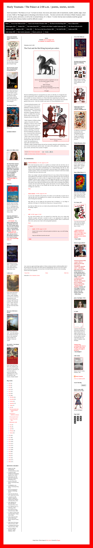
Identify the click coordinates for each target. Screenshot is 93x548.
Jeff (29, 214)
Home (7, 23)
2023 (10, 387)
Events (46, 32)
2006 (10, 459)
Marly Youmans (79, 376)
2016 (10, 439)
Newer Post (27, 273)
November (12, 399)
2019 (10, 395)
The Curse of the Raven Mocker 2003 (44, 29)
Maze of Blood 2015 (73, 23)
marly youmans (31, 193)
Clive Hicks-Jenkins (31, 153)
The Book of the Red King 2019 (58, 23)
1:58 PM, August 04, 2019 (41, 193)
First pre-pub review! (13, 417)
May (11, 426)
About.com (13, 231)
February (12, 430)
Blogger (58, 540)
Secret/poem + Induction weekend (14, 414)
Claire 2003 (29, 29)
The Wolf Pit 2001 (61, 29)
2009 (10, 453)
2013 (10, 445)
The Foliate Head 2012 (33, 26)
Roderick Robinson (32, 162)
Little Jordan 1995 (10, 32)
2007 (10, 457)
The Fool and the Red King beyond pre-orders (13, 410)
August (11, 405)
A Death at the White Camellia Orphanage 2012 (53, 26)
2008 (10, 455)
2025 (10, 383)
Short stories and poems (24, 32)
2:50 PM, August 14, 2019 (41, 229)
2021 (10, 391)
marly (33, 229)
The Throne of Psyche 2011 (75, 26)
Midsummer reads (13, 422)
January (11, 432)
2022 (10, 389)
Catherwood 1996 (72, 29)
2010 (10, 451)
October (11, 401)
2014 (10, 443)
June (11, 424)
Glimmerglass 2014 (11, 26)
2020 (10, 393)
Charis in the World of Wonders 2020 (37, 23)
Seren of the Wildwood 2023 (18, 23)
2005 (10, 461)
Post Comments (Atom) (35, 275)
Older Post (66, 273)
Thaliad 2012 (21, 26)
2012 (10, 447)
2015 (10, 441)
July (11, 407)
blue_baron (48, 540)
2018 (10, 435)
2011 (10, 449)
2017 (10, 437)
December (12, 397)
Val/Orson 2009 (10, 29)
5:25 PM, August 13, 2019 (35, 214)
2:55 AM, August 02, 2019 (42, 162)
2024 (10, 385)
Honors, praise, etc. (37, 32)
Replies (31, 226)
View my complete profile (79, 378)
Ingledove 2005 (20, 29)
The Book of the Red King (41, 153)
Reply (29, 188)
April (11, 428)
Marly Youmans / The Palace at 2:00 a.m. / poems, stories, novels (40, 6)
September (12, 403)
